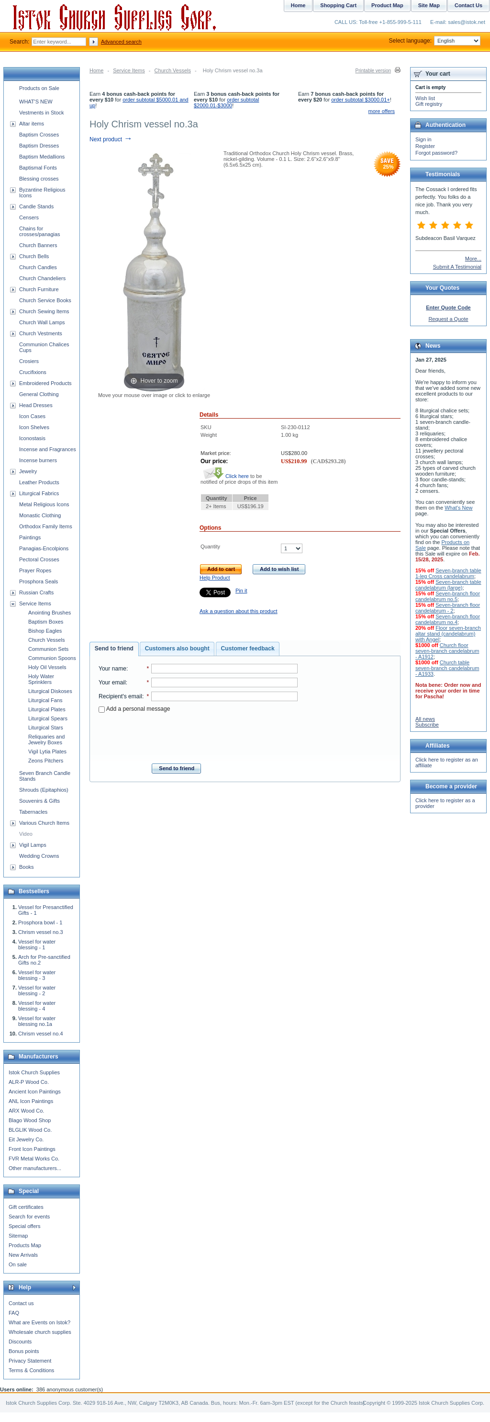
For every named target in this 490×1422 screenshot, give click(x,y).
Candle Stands (36, 206)
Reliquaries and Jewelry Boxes (46, 739)
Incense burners (38, 460)
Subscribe (427, 725)
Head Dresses (36, 405)
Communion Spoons (52, 658)
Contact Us (468, 5)
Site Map (429, 5)
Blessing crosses (39, 179)
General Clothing (39, 394)
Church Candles (38, 267)
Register (425, 146)
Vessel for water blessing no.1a (37, 1021)
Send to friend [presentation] (114, 648)
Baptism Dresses (39, 145)
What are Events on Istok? (39, 1322)
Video (26, 834)
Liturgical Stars (45, 727)
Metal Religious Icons (44, 504)
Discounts (20, 1341)
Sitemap (18, 1236)
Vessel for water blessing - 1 (37, 944)
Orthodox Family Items (45, 526)
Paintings (30, 537)
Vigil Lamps (32, 845)
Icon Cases (32, 416)
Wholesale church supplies (40, 1332)
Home (96, 70)
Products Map (25, 1245)
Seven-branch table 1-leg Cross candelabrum (448, 573)
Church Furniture (39, 289)
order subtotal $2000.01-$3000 (226, 102)
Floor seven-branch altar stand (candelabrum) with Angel (448, 633)
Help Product (215, 577)
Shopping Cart (338, 5)
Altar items (31, 123)
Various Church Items (44, 823)
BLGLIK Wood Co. (30, 1130)
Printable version (373, 70)
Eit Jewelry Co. (26, 1139)
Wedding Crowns (39, 856)
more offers (381, 111)
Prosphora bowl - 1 (40, 922)
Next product (110, 139)
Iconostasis (32, 438)
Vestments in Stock (41, 112)
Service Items (129, 70)
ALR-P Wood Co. (29, 1082)
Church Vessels (173, 70)
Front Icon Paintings (32, 1149)
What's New (458, 508)
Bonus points (24, 1351)
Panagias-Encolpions (43, 548)
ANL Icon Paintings (31, 1101)
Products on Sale (39, 88)
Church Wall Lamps (42, 322)
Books (26, 867)
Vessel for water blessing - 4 (37, 1006)
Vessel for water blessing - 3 (37, 975)
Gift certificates (26, 1207)
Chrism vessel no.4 (40, 1033)
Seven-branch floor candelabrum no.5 (447, 596)
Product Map (387, 5)
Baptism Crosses (39, 134)
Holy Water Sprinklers (41, 679)
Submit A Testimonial (457, 267)
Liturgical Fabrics (39, 493)
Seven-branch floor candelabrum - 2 (447, 608)
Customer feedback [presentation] (248, 648)
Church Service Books (45, 300)
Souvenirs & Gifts (39, 801)
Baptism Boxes (45, 622)
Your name (112, 668)
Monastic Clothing (40, 515)
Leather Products (39, 482)
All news (425, 719)
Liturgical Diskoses (50, 691)
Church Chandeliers (42, 278)
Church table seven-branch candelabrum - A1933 (447, 668)
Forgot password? (436, 153)
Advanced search (121, 42)
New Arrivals (23, 1255)
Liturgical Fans (45, 700)
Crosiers (29, 361)
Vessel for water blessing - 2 (37, 990)
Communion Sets (48, 649)
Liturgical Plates (47, 709)
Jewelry (28, 471)
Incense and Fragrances (47, 449)
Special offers (24, 1226)
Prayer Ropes (35, 570)
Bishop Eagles (45, 631)
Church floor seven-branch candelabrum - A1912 (447, 651)
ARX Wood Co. (26, 1111)
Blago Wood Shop (30, 1120)
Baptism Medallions (42, 156)
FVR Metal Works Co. (34, 1158)
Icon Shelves (34, 427)
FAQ (14, 1313)
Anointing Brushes (49, 612)
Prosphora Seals (38, 581)
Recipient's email (120, 696)
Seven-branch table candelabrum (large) (448, 585)
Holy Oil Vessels (47, 667)
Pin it (241, 590)
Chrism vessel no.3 (40, 932)
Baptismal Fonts (38, 168)
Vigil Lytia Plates (47, 751)
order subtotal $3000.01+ (360, 99)
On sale (18, 1264)
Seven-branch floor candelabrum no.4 (447, 619)
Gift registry (428, 104)
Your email (112, 682)
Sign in (423, 139)
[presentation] (198, 735)
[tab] (114, 649)
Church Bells (34, 256)
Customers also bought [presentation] (177, 648)
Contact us (21, 1303)
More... (473, 259)
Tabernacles (33, 812)
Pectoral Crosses (39, 559)
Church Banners (38, 245)
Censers (29, 217)
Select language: (434, 40)
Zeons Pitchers (45, 760)
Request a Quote (448, 319)
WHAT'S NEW (36, 101)
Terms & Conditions (31, 1370)
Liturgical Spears (47, 718)
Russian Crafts (36, 592)
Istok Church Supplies (34, 1072)
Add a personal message (134, 708)
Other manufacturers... (35, 1168)
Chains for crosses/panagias (39, 231)
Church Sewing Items (44, 311)
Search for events (29, 1216)
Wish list (425, 98)
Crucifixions (32, 372)
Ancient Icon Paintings (35, 1091)
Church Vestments (40, 333)
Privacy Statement (30, 1361)
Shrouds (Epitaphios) (43, 790)
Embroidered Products (45, 383)
